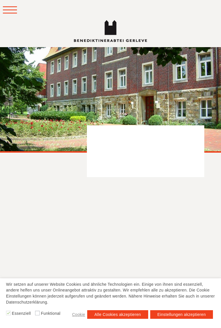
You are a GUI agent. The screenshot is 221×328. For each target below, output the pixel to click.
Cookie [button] (78, 314)
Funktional (50, 313)
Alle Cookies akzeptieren (117, 314)
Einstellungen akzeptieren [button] (181, 314)
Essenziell (21, 313)
